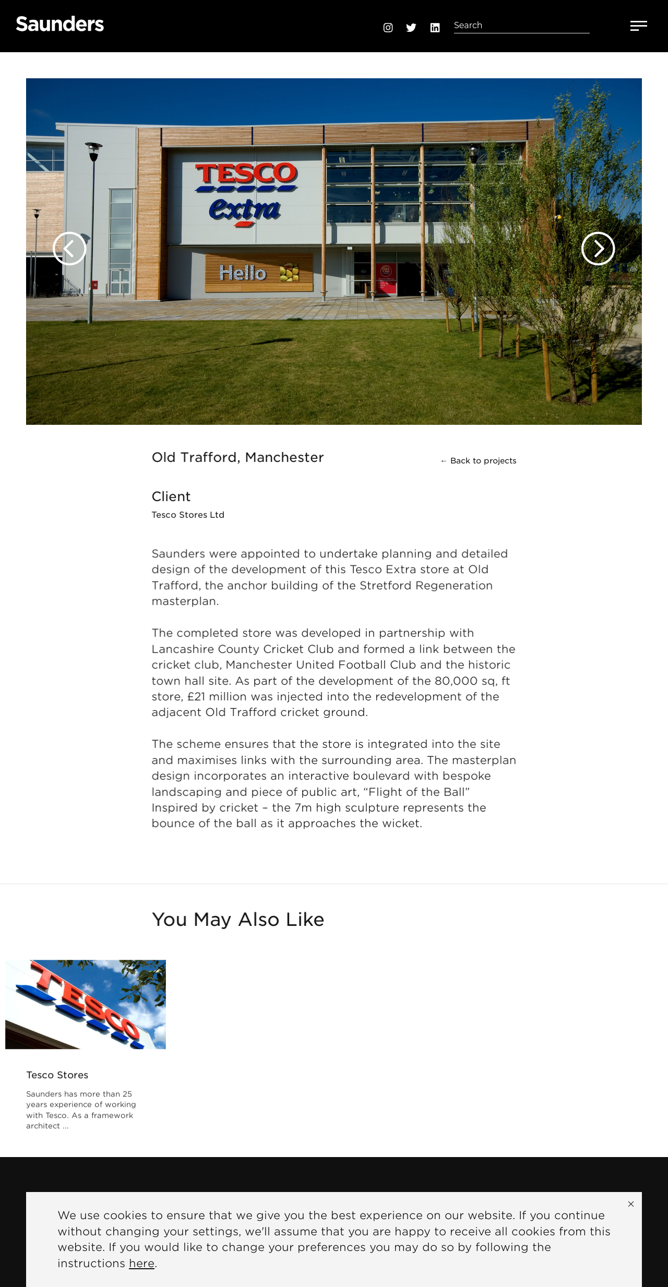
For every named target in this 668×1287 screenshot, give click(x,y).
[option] (334, 238)
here (141, 1263)
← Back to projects (478, 461)
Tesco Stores (57, 1075)
